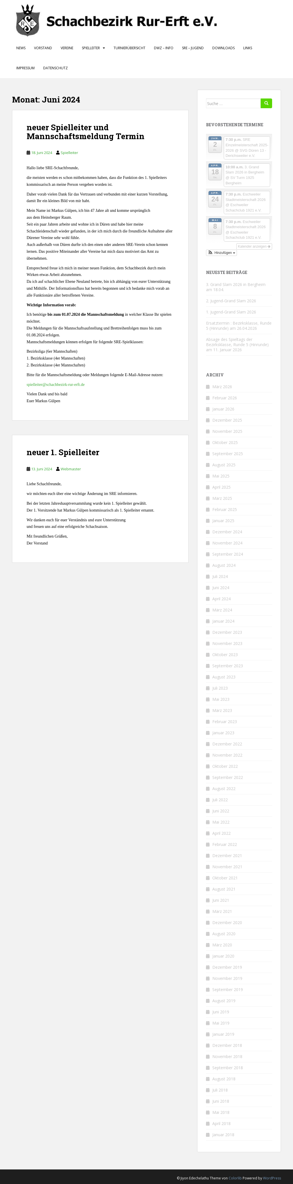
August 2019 (223, 1000)
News (20, 48)
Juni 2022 (220, 811)
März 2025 (222, 498)
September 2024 (227, 554)
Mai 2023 (220, 699)
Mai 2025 (220, 476)
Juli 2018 (220, 1090)
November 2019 (227, 978)
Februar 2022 (224, 844)
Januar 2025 (223, 520)
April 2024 (221, 598)
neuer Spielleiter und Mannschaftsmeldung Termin (85, 131)
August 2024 (223, 565)
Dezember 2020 (227, 922)
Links (247, 48)
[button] (221, 253)
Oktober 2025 (225, 442)
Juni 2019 (220, 1012)
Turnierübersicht (129, 48)
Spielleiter (91, 48)
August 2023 (223, 677)
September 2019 (227, 989)
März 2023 (222, 710)
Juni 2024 (220, 587)
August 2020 (223, 933)
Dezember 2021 (227, 855)
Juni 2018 (220, 1101)
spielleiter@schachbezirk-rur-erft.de (56, 384)
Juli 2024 (220, 576)
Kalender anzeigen (254, 246)
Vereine (67, 48)
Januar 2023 (223, 732)
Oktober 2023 (225, 654)
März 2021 (222, 911)
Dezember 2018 (227, 1045)
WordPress (272, 1178)
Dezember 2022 (227, 744)
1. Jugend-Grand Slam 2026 (231, 312)
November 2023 (227, 643)
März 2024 (222, 610)
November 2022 (227, 755)
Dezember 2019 (227, 967)
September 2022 (227, 777)
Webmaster (71, 468)
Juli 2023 (220, 688)
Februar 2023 (224, 721)
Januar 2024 (223, 621)
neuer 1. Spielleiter (63, 452)
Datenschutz (55, 68)
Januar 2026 (223, 409)
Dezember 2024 (227, 531)
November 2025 (227, 431)
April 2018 (221, 1123)
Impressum (25, 68)
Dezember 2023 (227, 632)
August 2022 (223, 788)
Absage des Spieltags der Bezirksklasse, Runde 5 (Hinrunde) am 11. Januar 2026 (237, 344)
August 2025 (223, 464)
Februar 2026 (224, 397)
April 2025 (221, 487)
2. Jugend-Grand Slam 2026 (231, 300)
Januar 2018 (223, 1134)
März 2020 (222, 945)
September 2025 (227, 453)
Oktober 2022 (225, 766)
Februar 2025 (224, 509)
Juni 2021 (220, 900)
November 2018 (227, 1056)
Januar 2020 (223, 956)
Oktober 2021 (225, 878)
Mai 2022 (220, 822)
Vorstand (43, 48)
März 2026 (222, 386)
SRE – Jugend (193, 48)
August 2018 (223, 1079)
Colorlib (235, 1178)
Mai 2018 (220, 1112)
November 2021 (227, 866)
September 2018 (227, 1067)
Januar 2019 (223, 1034)
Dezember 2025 (227, 420)
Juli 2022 (220, 799)
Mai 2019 (220, 1023)
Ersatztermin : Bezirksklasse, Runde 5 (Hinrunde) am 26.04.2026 (239, 325)
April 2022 (221, 833)
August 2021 (223, 889)
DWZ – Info (163, 48)
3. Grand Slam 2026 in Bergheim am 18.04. (236, 287)
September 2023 (227, 665)
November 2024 (227, 543)
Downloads (223, 48)
